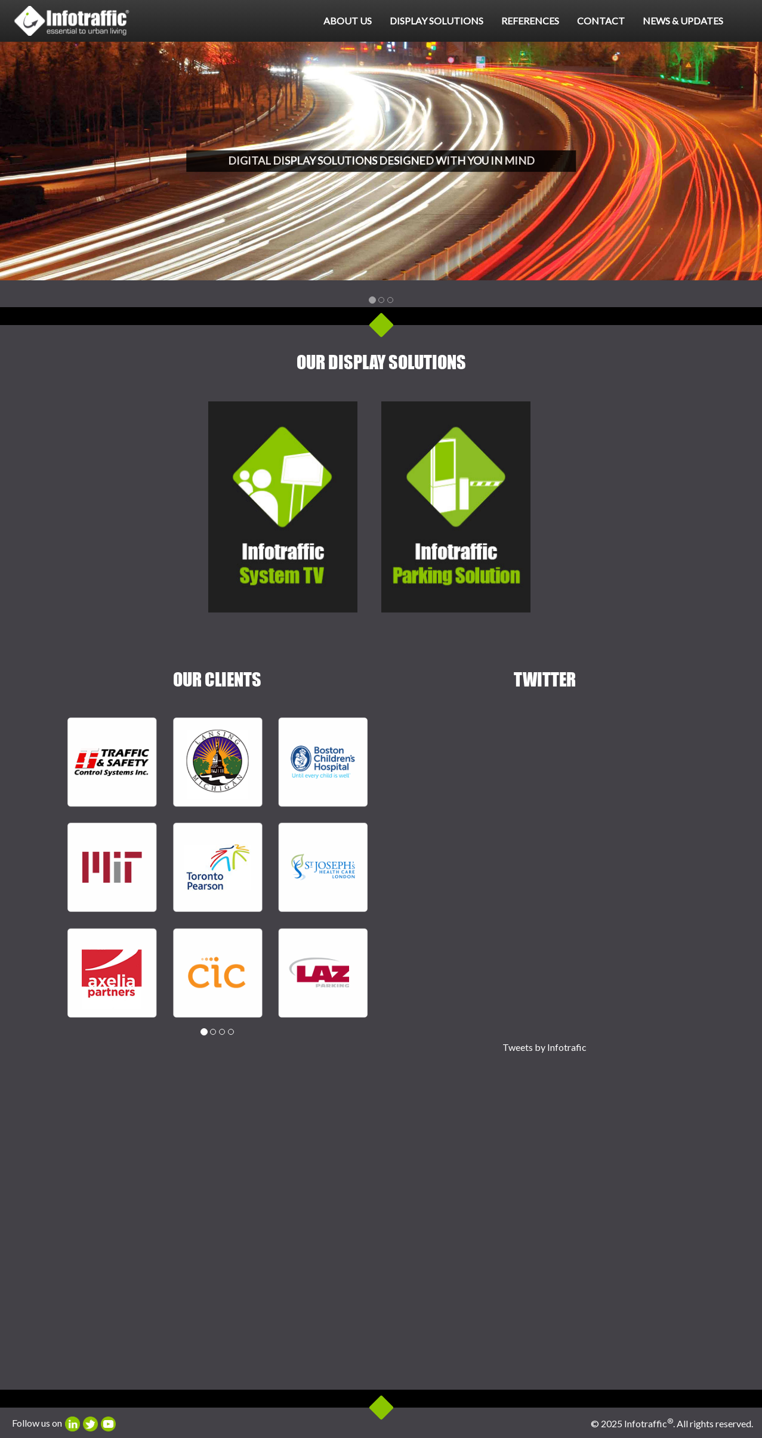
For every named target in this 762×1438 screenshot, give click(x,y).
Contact (601, 20)
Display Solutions (436, 20)
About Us (347, 20)
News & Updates (683, 20)
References (530, 20)
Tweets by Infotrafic (544, 1047)
